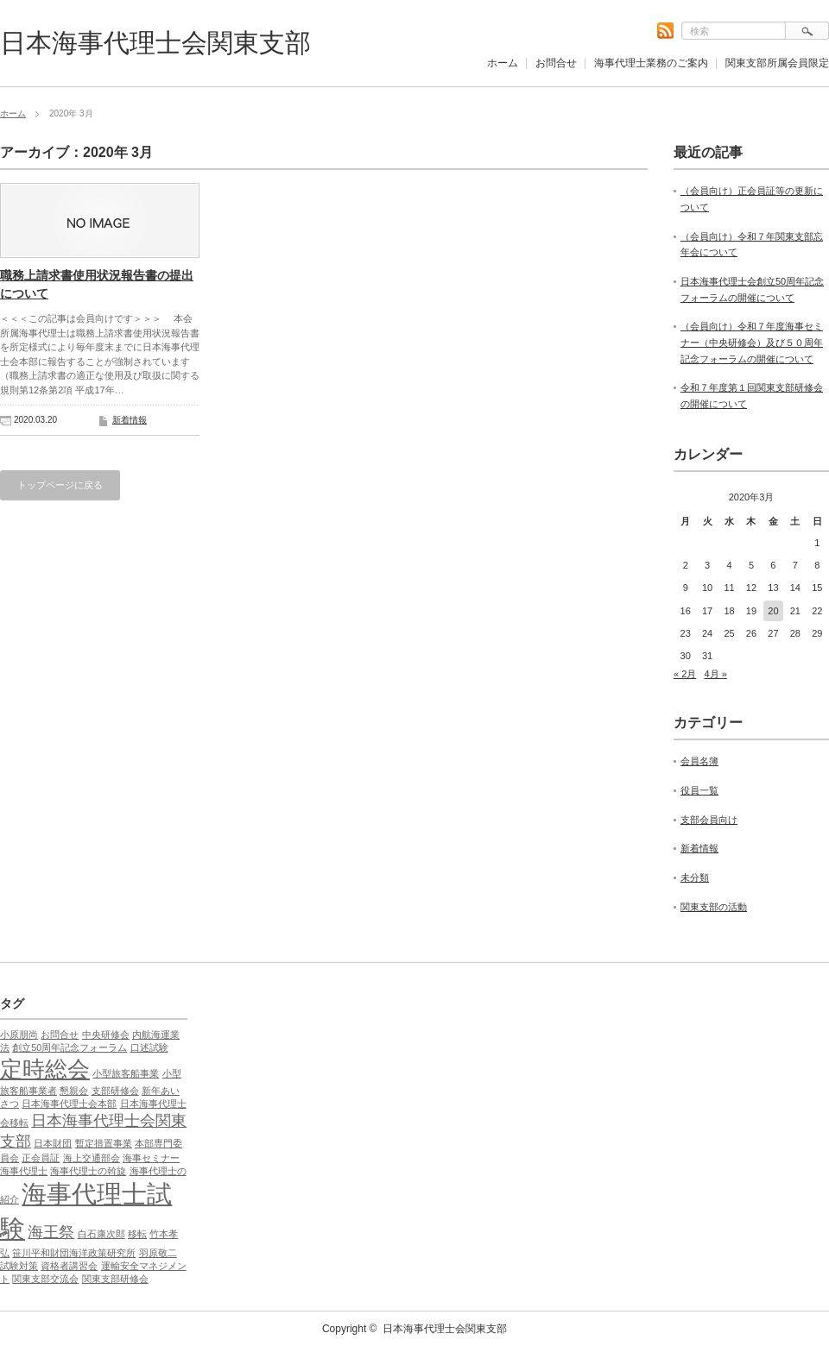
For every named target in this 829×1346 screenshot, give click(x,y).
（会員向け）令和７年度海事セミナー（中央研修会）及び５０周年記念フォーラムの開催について (751, 342)
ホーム (502, 63)
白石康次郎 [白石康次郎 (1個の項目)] (101, 1234)
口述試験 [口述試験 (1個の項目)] (149, 1047)
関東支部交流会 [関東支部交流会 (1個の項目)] (45, 1279)
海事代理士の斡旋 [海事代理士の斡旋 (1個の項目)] (88, 1171)
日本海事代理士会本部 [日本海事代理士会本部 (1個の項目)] (69, 1103)
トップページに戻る (60, 485)
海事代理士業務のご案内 (651, 63)
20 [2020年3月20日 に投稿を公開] (773, 611)
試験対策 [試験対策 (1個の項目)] (19, 1266)
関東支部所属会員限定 (777, 63)
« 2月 (685, 674)
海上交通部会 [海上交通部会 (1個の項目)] (91, 1158)
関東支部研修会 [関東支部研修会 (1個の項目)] (115, 1279)
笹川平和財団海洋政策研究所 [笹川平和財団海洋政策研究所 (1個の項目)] (74, 1253)
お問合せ (556, 63)
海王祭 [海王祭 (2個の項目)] (51, 1232)
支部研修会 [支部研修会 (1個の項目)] (115, 1090)
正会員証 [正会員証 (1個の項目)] (41, 1158)
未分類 (694, 877)
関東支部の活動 (713, 907)
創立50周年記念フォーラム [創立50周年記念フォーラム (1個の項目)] (69, 1047)
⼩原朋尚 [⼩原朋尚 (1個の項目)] (19, 1034)
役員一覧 (699, 790)
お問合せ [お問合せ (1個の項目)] (60, 1034)
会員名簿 (699, 761)
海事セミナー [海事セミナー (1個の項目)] (151, 1158)
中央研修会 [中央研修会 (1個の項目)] (106, 1034)
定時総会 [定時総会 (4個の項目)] (45, 1069)
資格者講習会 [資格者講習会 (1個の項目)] (69, 1266)
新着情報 (129, 420)
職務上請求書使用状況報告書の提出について (96, 284)
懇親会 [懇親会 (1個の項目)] (74, 1090)
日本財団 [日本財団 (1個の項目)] (53, 1143)
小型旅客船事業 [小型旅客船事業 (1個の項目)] (125, 1073)
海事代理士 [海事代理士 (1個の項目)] (23, 1171)
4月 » (715, 674)
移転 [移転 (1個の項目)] (137, 1234)
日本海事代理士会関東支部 (155, 42)
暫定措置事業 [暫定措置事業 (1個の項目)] (103, 1143)
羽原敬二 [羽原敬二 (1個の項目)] (158, 1253)
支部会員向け (708, 820)
